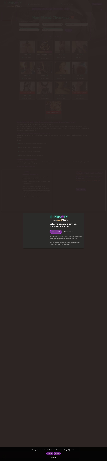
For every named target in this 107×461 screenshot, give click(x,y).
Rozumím (57, 453)
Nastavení (50, 453)
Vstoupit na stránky (55, 231)
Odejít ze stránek (68, 231)
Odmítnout (53, 457)
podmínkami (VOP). (66, 244)
